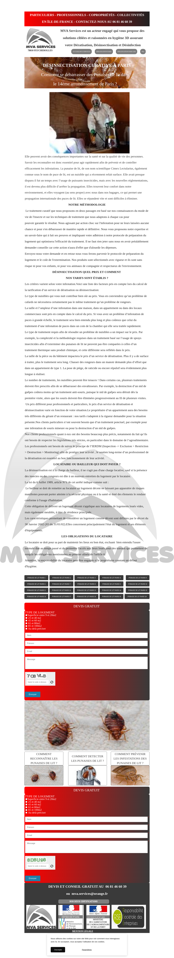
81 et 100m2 (35, 625)
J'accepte (58, 950)
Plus (143, 51)
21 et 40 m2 (34, 617)
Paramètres (87, 950)
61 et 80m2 (34, 623)
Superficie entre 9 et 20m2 (42, 615)
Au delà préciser (37, 628)
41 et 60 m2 (34, 620)
